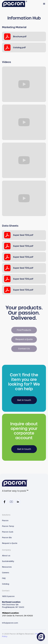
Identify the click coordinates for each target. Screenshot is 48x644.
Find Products (24, 330)
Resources (7, 567)
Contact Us (24, 349)
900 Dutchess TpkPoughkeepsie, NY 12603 (13, 604)
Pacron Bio (7, 537)
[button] (44, 4)
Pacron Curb (7, 532)
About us (6, 556)
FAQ (4, 578)
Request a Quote (24, 339)
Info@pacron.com (10, 623)
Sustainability (8, 561)
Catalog (5, 584)
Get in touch (24, 400)
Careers (5, 573)
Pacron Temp (8, 526)
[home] (14, 4)
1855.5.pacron (8, 596)
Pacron (5, 520)
